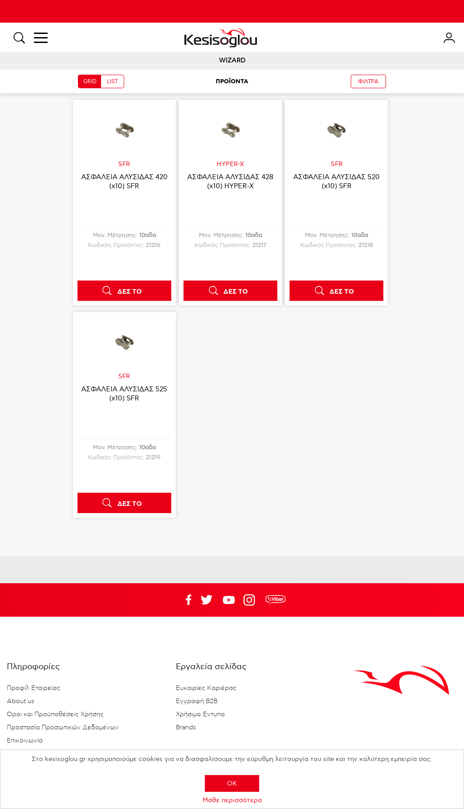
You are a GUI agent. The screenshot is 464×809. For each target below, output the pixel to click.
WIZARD (232, 60)
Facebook (184, 600)
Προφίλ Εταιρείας (33, 688)
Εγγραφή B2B (197, 701)
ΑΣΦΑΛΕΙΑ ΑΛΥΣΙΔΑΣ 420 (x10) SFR (124, 181)
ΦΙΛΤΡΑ (368, 81)
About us (20, 701)
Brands (186, 727)
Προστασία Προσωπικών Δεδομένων (63, 727)
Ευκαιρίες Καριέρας (206, 688)
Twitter (229, 600)
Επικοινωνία (25, 740)
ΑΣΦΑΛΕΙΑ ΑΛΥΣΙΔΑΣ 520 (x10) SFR (336, 181)
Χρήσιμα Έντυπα (200, 714)
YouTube (206, 600)
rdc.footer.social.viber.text (275, 600)
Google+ (251, 600)
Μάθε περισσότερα (232, 800)
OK (232, 783)
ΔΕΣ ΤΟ (129, 292)
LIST (112, 81)
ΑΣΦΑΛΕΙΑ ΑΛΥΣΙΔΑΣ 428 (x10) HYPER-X (230, 181)
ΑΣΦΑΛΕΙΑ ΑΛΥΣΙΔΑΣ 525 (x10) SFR (124, 393)
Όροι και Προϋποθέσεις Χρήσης (55, 714)
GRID (90, 81)
